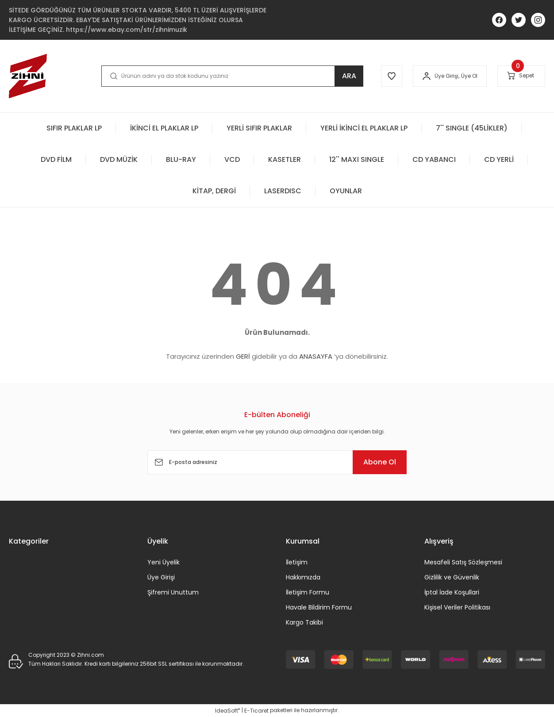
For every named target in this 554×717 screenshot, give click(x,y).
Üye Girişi (161, 577)
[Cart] (521, 75)
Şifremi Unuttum (173, 592)
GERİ (243, 356)
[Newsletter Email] (277, 462)
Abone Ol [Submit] (379, 462)
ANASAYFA (315, 356)
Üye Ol (469, 76)
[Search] (232, 76)
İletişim (297, 562)
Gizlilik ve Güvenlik (451, 577)
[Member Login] (426, 76)
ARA (349, 76)
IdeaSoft (227, 710)
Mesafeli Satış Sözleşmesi (463, 562)
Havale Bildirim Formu (319, 607)
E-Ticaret (256, 710)
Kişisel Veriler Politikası (457, 607)
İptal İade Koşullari (451, 592)
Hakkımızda (303, 577)
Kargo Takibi (304, 622)
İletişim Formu (307, 592)
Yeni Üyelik (163, 562)
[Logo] (28, 76)
